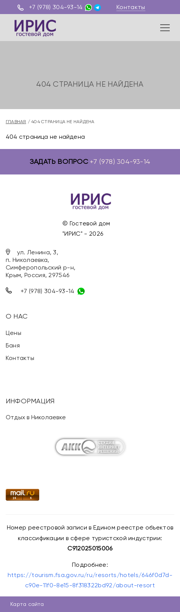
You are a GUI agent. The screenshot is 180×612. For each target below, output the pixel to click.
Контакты (130, 7)
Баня (13, 345)
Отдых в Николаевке (36, 417)
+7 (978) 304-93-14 (56, 7)
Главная (16, 121)
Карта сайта (27, 604)
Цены (13, 332)
